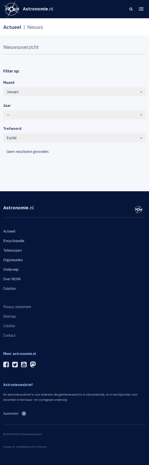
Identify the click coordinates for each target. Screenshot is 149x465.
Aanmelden (10, 414)
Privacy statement (17, 307)
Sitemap (9, 316)
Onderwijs (11, 269)
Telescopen (12, 250)
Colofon (9, 288)
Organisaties (13, 260)
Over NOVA (12, 279)
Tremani (42, 446)
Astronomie (18, 207)
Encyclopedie (13, 241)
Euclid (74, 137)
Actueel (9, 231)
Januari (74, 91)
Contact (9, 335)
